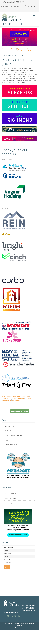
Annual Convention (11, 426)
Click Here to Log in (19, 411)
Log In (5, 6)
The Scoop (8, 503)
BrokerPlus (8, 431)
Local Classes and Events (13, 435)
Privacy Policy (14, 628)
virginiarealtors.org (29, 610)
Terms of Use (23, 628)
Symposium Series (11, 444)
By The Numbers (10, 494)
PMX (6, 440)
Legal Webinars (10, 498)
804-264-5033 (30, 609)
